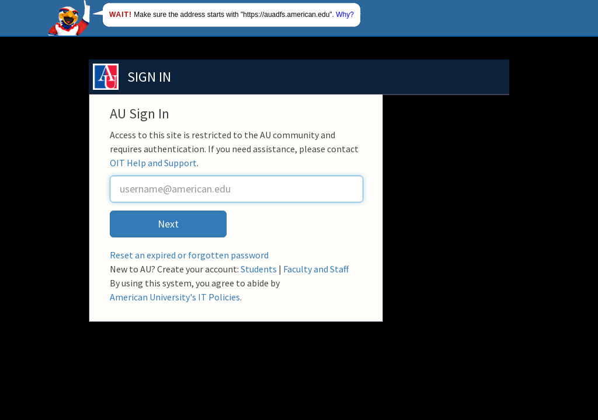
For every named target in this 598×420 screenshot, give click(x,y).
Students (259, 269)
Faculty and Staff (316, 269)
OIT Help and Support (153, 163)
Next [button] (168, 223)
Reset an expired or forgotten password (189, 255)
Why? (345, 14)
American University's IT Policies (175, 297)
